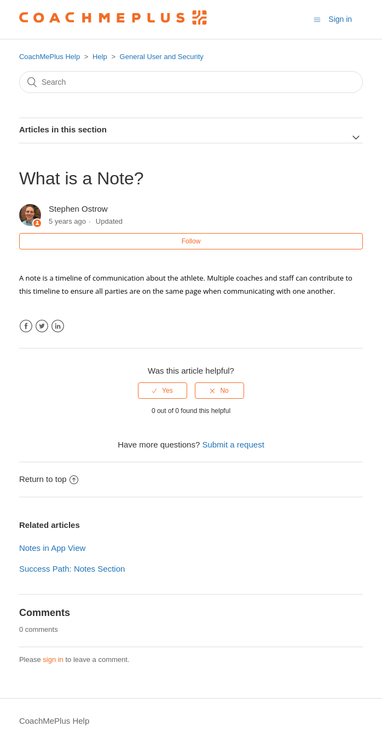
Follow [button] (191, 241)
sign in (53, 659)
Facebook (26, 326)
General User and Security (162, 57)
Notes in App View (52, 548)
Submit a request (233, 444)
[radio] (162, 390)
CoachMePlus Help (49, 57)
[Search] (191, 82)
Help (99, 57)
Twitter (42, 326)
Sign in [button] (340, 19)
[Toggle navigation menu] (317, 19)
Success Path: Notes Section (72, 568)
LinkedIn (58, 326)
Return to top (48, 479)
